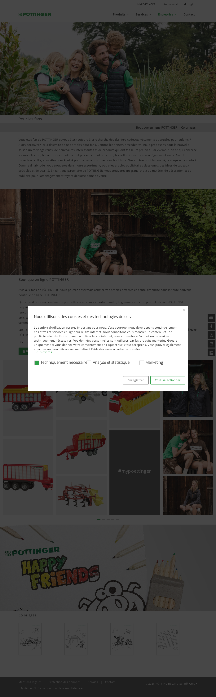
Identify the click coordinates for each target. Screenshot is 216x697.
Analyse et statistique (111, 362)
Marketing (154, 362)
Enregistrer (136, 380)
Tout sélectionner (168, 380)
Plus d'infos (44, 352)
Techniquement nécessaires (64, 362)
